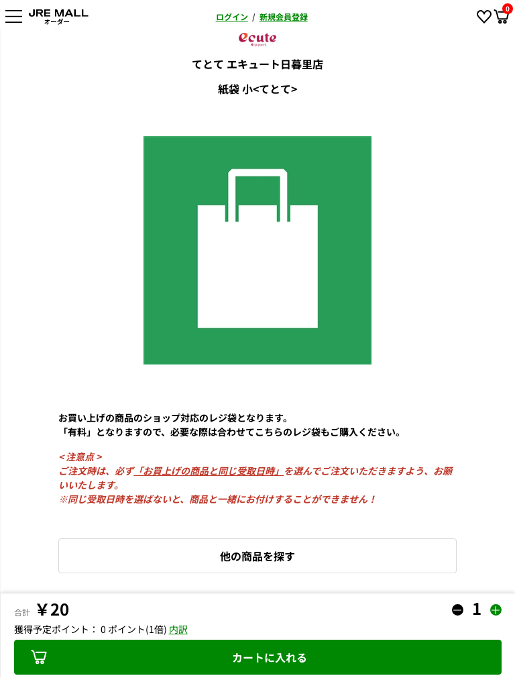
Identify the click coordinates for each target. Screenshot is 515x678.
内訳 (178, 629)
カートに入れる (169, 657)
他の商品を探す (257, 556)
